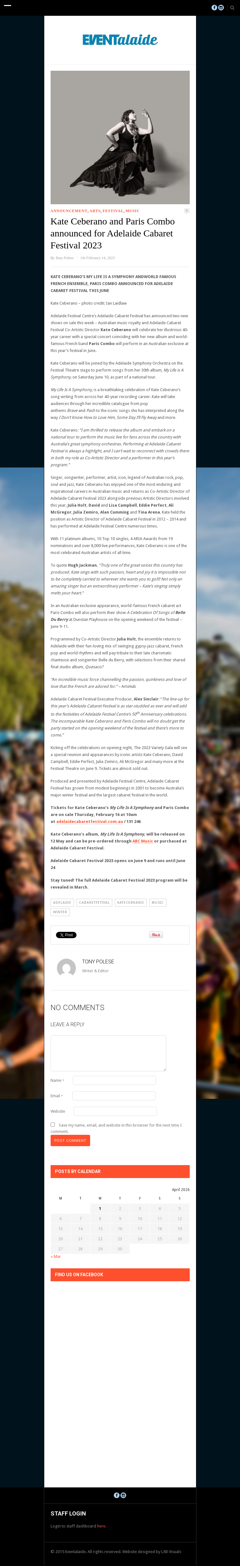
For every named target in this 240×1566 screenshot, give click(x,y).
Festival (112, 211)
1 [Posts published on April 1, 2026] (100, 1208)
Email (57, 1095)
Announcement (69, 211)
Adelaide (62, 903)
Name (57, 1080)
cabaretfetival (94, 903)
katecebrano (130, 903)
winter (60, 912)
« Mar (56, 1256)
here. (101, 1526)
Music (133, 211)
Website (58, 1111)
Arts (95, 211)
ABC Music (142, 841)
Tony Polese (64, 258)
